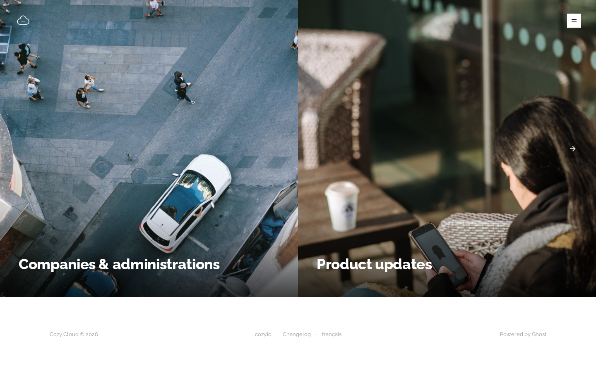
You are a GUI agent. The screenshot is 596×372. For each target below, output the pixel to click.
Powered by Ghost (523, 334)
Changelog (297, 334)
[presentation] (573, 148)
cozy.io (263, 334)
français (331, 334)
